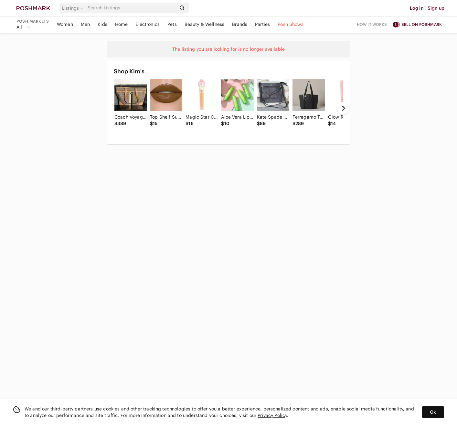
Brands (239, 24)
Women (65, 24)
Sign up (436, 8)
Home (121, 24)
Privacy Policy (272, 415)
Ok (433, 412)
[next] (343, 108)
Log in (417, 8)
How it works (372, 24)
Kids (102, 24)
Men (85, 24)
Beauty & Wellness (205, 24)
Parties (262, 24)
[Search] (131, 8)
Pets (172, 24)
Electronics (147, 24)
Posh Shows (290, 24)
